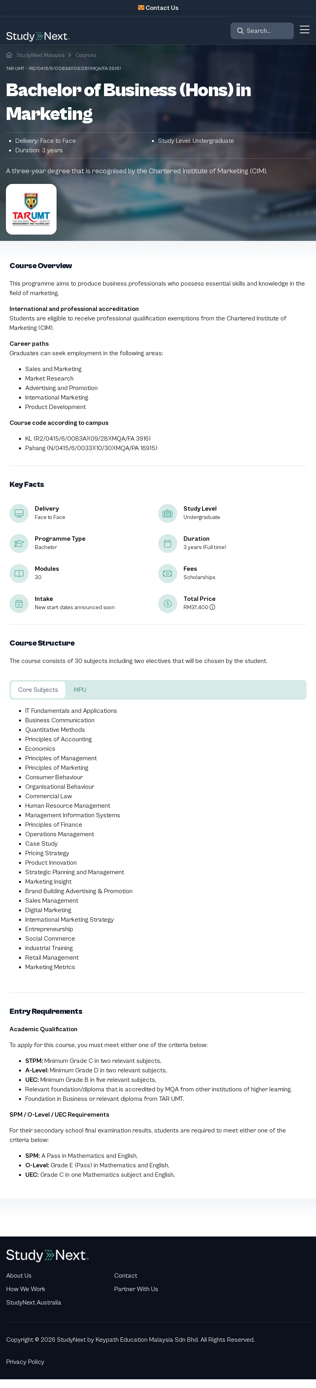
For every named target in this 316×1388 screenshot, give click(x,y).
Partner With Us (136, 1289)
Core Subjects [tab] (38, 689)
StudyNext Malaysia (40, 55)
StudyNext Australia (33, 1302)
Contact (125, 1275)
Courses (86, 55)
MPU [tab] (80, 689)
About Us (19, 1275)
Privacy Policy (25, 1361)
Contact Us (162, 7)
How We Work (25, 1289)
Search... (259, 30)
